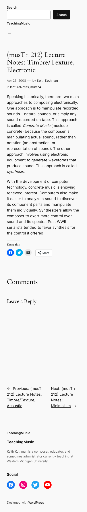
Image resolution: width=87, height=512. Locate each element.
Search (12, 7)
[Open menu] (9, 33)
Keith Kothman (47, 80)
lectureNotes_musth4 (25, 87)
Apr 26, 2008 (16, 80)
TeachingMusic (18, 23)
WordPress (36, 502)
